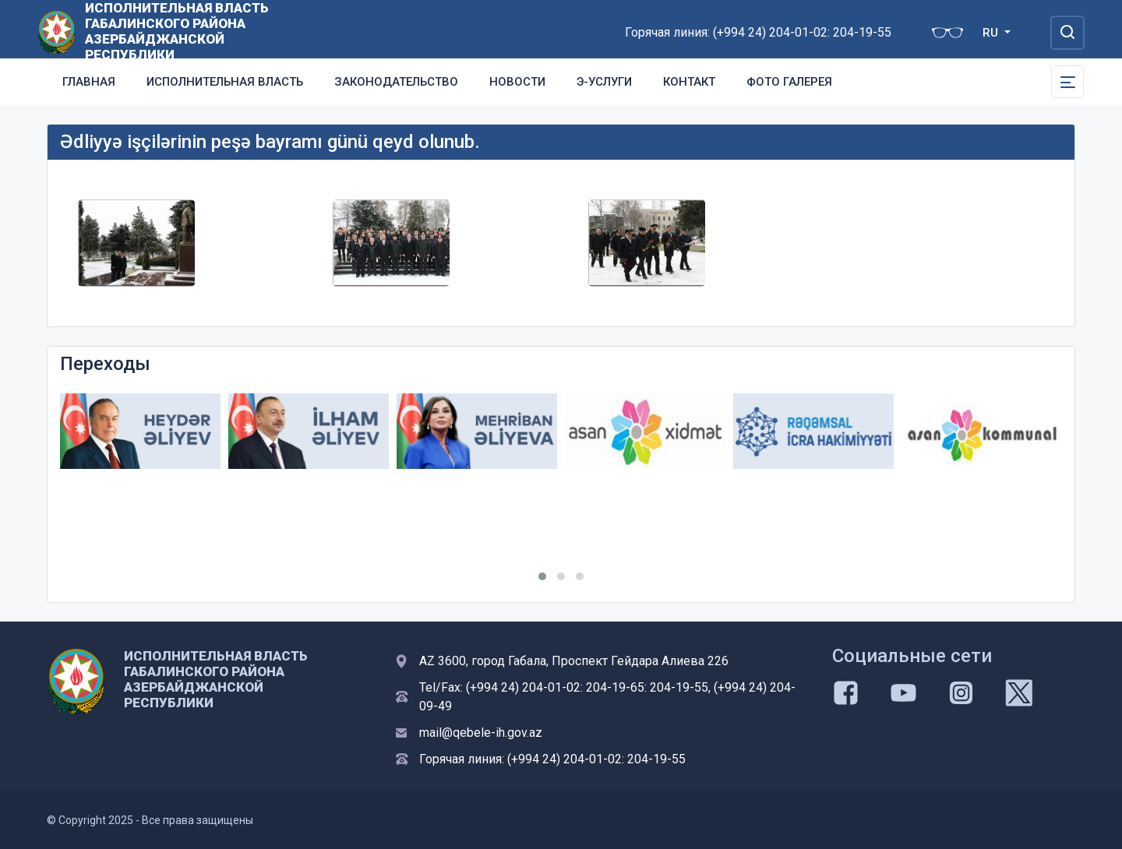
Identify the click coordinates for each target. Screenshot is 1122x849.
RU (992, 33)
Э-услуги (604, 82)
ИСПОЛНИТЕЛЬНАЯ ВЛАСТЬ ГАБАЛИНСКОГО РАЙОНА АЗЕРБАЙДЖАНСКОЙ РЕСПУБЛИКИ (177, 31)
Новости (517, 82)
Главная (88, 82)
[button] (542, 576)
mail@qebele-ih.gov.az (480, 732)
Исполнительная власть (224, 82)
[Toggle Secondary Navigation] (1067, 82)
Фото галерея (789, 82)
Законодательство (396, 82)
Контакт (689, 82)
